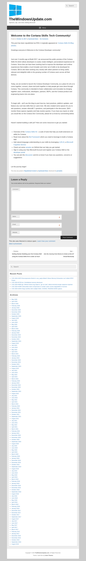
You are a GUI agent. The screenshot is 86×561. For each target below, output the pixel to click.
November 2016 (16, 538)
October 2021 (15, 414)
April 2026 (14, 301)
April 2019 (14, 477)
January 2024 (15, 358)
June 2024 (15, 347)
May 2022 (14, 400)
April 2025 (14, 326)
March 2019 (15, 479)
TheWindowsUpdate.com (30, 19)
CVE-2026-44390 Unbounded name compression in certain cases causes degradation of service (39, 286)
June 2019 (15, 473)
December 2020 (16, 435)
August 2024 (15, 343)
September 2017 (16, 517)
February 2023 (16, 381)
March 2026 (15, 303)
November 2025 (16, 312)
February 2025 (16, 330)
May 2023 (14, 374)
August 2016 (15, 544)
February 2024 (16, 356)
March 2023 (15, 379)
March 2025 (15, 328)
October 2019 (15, 464)
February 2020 (16, 456)
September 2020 (16, 441)
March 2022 (15, 404)
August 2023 (15, 368)
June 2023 (15, 372)
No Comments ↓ (44, 39)
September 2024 (16, 341)
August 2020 (15, 443)
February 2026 (16, 305)
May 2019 (14, 475)
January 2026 (15, 308)
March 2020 (15, 454)
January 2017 (15, 533)
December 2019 (16, 460)
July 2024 (14, 345)
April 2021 (14, 427)
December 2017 (16, 510)
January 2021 (15, 433)
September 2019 (16, 466)
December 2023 (16, 360)
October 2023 (15, 364)
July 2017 (14, 521)
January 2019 (15, 483)
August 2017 (15, 519)
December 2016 (16, 535)
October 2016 (15, 540)
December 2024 (16, 335)
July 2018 (14, 496)
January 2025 (15, 333)
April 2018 (14, 502)
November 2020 (16, 437)
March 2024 (15, 354)
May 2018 (14, 500)
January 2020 (15, 458)
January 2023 (15, 383)
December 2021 (16, 410)
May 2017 (14, 525)
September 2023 (16, 366)
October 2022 (15, 389)
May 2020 (14, 450)
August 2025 (15, 318)
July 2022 (14, 395)
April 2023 (14, 376)
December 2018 (16, 485)
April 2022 (14, 402)
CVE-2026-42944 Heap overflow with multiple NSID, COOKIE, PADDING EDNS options (37, 288)
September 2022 (16, 391)
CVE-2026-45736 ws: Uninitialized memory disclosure (27, 282)
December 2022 (16, 385)
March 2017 (15, 529)
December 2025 (16, 310)
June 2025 (15, 322)
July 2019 (14, 471)
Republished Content (30, 171)
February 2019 (16, 481)
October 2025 (15, 314)
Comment (15, 189)
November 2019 (16, 462)
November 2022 (16, 387)
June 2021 (15, 422)
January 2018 (15, 508)
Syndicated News (33, 39)
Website (14, 232)
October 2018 (15, 489)
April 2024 (14, 351)
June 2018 (15, 498)
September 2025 (16, 316)
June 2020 (15, 448)
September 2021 (16, 416)
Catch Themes (49, 555)
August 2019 (15, 468)
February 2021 (16, 431)
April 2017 (14, 527)
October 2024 (15, 339)
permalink (59, 171)
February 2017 (16, 531)
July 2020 (14, 446)
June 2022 (15, 397)
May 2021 (14, 425)
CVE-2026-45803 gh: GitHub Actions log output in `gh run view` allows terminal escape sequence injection (42, 284)
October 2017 (15, 514)
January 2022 (15, 408)
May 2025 (14, 324)
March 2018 (15, 504)
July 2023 (14, 370)
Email (14, 224)
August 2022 (15, 393)
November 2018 (16, 487)
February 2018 (16, 506)
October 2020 (15, 439)
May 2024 (14, 349)
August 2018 (15, 494)
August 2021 (15, 418)
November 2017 (16, 512)
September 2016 (16, 542)
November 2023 (16, 362)
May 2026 (14, 299)
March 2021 (15, 429)
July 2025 (14, 320)
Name (14, 216)
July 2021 (14, 420)
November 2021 (16, 412)
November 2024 (16, 337)
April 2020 (14, 452)
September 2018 (16, 492)
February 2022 (16, 406)
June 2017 (15, 523)
